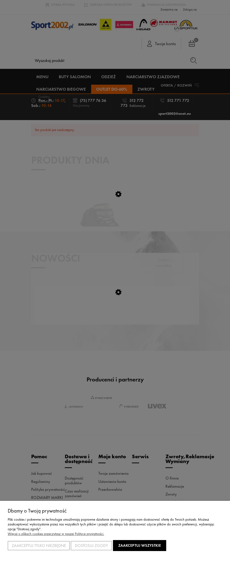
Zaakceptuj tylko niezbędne (39, 545)
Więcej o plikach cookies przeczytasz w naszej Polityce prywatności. (56, 533)
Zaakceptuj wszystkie (139, 545)
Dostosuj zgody (91, 545)
